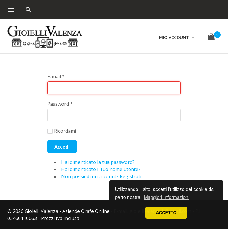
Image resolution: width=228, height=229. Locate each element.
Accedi (62, 146)
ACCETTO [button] (166, 212)
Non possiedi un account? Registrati (101, 176)
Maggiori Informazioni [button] (166, 197)
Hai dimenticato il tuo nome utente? (100, 169)
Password (60, 104)
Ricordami (61, 131)
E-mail (56, 76)
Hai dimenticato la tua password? (97, 162)
